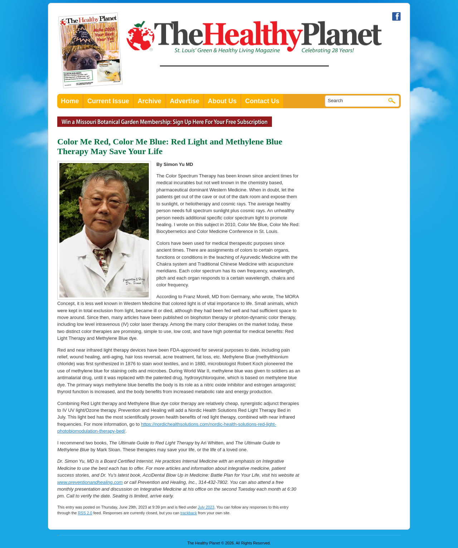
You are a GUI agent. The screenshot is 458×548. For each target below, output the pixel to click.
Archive (149, 101)
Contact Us (262, 101)
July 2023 (206, 507)
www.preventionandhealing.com (90, 482)
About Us (222, 101)
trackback (188, 513)
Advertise (185, 101)
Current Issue (108, 101)
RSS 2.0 (85, 513)
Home (70, 101)
